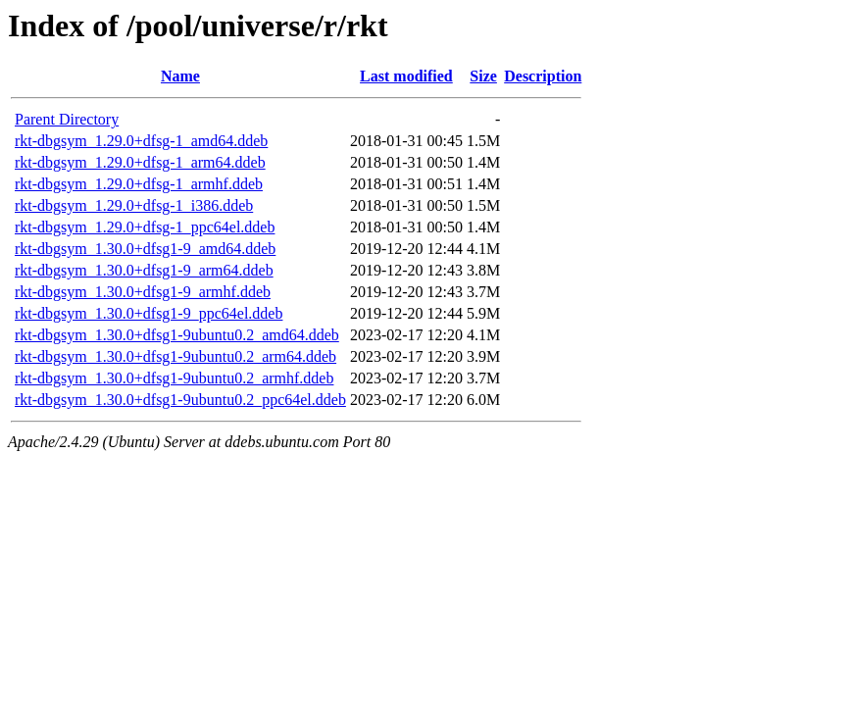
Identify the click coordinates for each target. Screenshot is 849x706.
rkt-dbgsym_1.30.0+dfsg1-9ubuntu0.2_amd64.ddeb (177, 335)
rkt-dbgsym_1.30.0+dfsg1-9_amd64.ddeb (145, 248)
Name (180, 76)
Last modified (406, 76)
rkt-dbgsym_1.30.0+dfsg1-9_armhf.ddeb (143, 291)
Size (483, 76)
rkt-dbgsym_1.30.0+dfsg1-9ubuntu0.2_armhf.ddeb (174, 378)
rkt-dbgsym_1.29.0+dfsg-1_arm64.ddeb (140, 162)
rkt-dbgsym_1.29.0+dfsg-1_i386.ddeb (134, 205)
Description (542, 76)
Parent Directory (67, 119)
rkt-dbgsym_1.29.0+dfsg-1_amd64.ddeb (141, 140)
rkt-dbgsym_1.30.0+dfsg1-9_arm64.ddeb (144, 270)
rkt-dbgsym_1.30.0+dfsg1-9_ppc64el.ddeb (148, 313)
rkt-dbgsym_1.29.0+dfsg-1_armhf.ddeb (139, 184)
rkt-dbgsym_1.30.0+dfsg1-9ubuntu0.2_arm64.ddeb (175, 356)
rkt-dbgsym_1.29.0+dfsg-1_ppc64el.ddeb (145, 227)
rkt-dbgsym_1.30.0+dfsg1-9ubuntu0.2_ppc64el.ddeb (180, 399)
